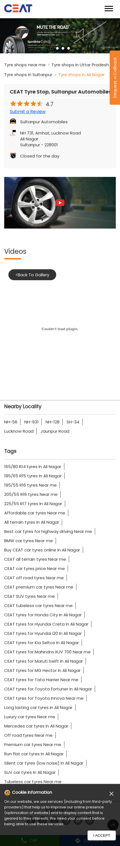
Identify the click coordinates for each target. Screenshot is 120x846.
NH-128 (53, 422)
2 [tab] (57, 48)
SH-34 (73, 422)
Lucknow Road (19, 431)
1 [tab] (51, 48)
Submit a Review (28, 112)
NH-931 (31, 422)
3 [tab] (63, 48)
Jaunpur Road (55, 431)
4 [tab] (68, 48)
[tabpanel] (60, 36)
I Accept (101, 835)
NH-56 (10, 422)
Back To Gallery (32, 275)
